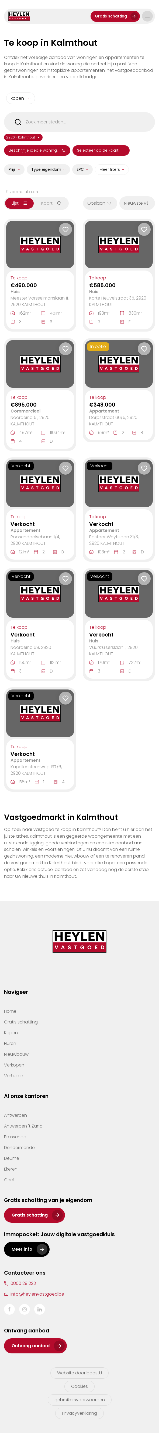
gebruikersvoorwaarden (79, 1400)
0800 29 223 (23, 1283)
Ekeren (11, 1169)
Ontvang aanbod (31, 1346)
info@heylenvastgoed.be (37, 1294)
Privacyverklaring (79, 1413)
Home (10, 1011)
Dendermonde (19, 1147)
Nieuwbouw (16, 1054)
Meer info (22, 1249)
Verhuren (13, 1076)
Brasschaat (16, 1137)
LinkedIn (39, 1309)
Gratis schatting (111, 16)
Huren (10, 1043)
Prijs (12, 169)
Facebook (9, 1309)
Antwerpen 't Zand (23, 1126)
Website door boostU (79, 1373)
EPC (80, 169)
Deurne (11, 1158)
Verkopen (14, 1065)
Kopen (11, 1033)
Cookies (79, 1386)
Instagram (24, 1309)
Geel (9, 1180)
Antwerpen (15, 1115)
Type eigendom (46, 169)
